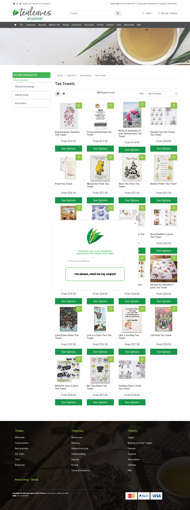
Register (162, 4)
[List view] (64, 93)
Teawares (30, 25)
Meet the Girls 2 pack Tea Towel (66, 387)
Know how (20, 465)
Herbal (66, 25)
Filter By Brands (20, 80)
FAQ (130, 470)
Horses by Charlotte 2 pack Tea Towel (162, 286)
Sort (142, 93)
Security (75, 459)
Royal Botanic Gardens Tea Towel (67, 133)
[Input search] (92, 13)
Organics (132, 454)
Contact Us (36, 4)
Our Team (19, 454)
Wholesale (172, 4)
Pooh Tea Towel (63, 183)
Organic (110, 25)
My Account (77, 437)
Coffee (100, 25)
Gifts (119, 25)
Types (131, 437)
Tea (21, 25)
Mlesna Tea (54, 25)
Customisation (22, 443)
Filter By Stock (21, 95)
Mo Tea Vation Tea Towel (97, 387)
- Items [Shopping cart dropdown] (167, 13)
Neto (67, 493)
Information (20, 103)
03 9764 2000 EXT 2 (124, 4)
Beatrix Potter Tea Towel (163, 183)
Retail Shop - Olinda (26, 479)
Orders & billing (78, 454)
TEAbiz (19, 430)
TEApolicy (77, 430)
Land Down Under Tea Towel (67, 337)
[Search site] (118, 13)
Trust (17, 459)
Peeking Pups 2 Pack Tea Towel (130, 387)
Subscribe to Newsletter (148, 4)
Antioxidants (134, 459)
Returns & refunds (79, 448)
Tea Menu (46, 4)
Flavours (132, 448)
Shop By (42, 25)
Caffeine (132, 465)
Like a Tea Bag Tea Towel (129, 337)
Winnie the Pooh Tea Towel (98, 185)
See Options (68, 148)
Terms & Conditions (80, 470)
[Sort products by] (161, 93)
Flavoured (76, 25)
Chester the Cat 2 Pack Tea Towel (162, 133)
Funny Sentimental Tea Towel (99, 133)
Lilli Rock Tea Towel (160, 335)
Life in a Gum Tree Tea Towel (99, 337)
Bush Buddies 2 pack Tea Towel (161, 235)
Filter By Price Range (24, 86)
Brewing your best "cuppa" (140, 443)
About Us (26, 4)
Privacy (74, 465)
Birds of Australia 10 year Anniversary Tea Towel (130, 133)
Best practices (21, 448)
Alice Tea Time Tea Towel (129, 185)
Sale (139, 25)
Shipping (75, 443)
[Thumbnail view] (58, 93)
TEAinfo (133, 430)
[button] (147, 13)
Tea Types (89, 25)
